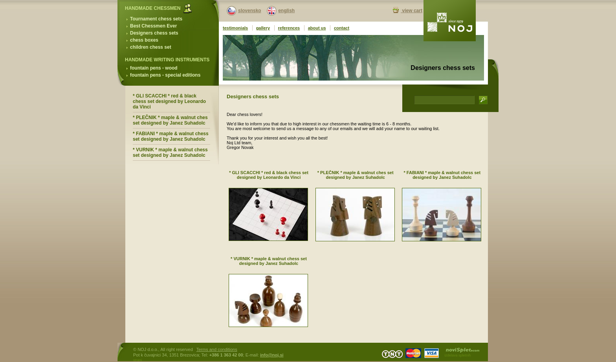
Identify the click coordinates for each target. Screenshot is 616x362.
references (289, 28)
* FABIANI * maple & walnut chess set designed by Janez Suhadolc (171, 136)
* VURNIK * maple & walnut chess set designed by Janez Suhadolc (170, 152)
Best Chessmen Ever (153, 26)
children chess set (150, 47)
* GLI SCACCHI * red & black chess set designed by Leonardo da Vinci (169, 101)
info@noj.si (272, 355)
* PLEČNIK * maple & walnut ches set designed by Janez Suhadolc (170, 120)
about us (317, 28)
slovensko (249, 10)
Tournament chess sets (156, 19)
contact (341, 28)
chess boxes (144, 40)
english (286, 10)
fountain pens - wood (154, 68)
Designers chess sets (154, 33)
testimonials (235, 28)
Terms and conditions (216, 349)
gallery (263, 28)
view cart (411, 10)
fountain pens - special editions (165, 75)
